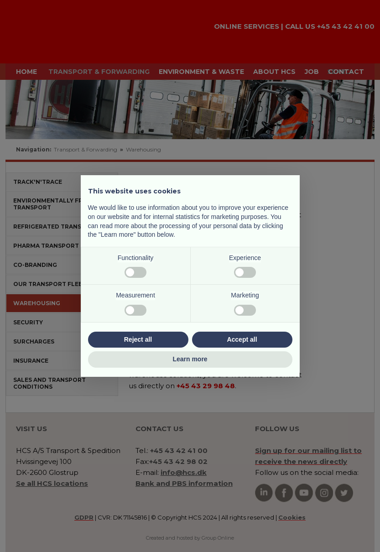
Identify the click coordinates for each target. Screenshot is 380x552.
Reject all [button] (138, 339)
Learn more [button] (189, 359)
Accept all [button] (242, 339)
